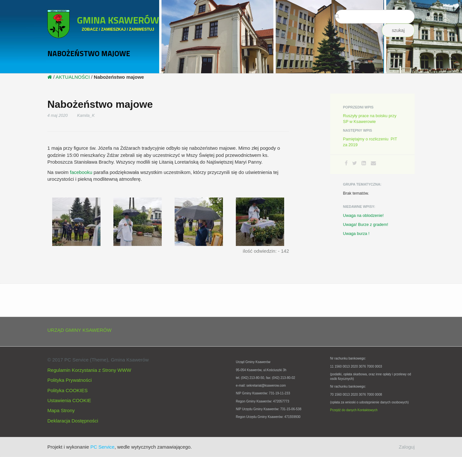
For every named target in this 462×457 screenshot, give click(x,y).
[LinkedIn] (363, 163)
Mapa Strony (61, 410)
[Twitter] (354, 163)
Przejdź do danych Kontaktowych (354, 410)
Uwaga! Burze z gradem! (365, 224)
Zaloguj (407, 447)
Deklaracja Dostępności (72, 420)
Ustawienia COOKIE (69, 400)
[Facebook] (346, 163)
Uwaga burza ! (356, 233)
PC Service (102, 447)
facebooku (81, 172)
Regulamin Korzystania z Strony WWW (89, 370)
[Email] (373, 163)
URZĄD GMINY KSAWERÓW (79, 330)
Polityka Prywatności (69, 380)
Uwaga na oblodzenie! (363, 215)
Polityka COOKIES (67, 390)
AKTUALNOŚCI (73, 77)
